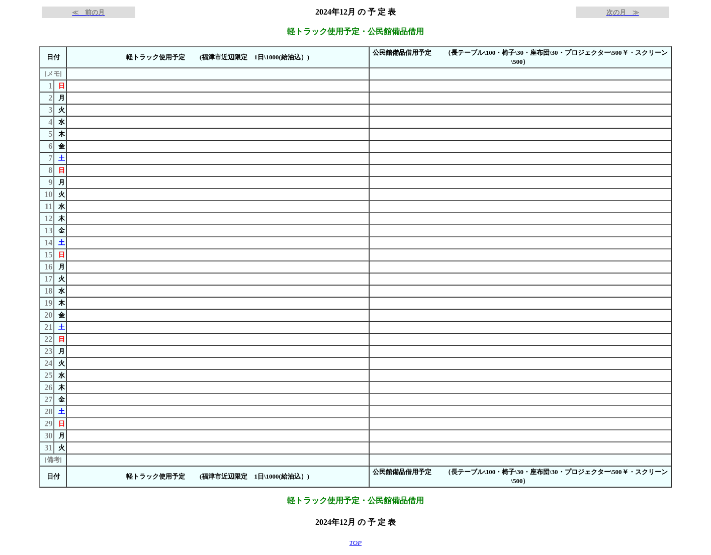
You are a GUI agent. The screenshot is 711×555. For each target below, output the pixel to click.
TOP (355, 542)
